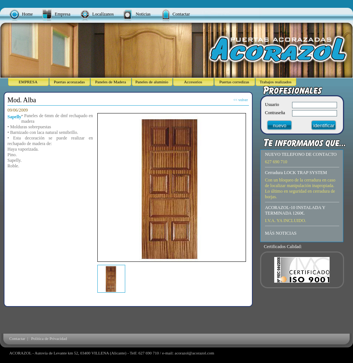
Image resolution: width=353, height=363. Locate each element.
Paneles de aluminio (151, 82)
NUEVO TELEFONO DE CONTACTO (301, 154)
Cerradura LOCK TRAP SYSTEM (296, 172)
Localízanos (103, 14)
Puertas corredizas (234, 82)
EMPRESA (28, 82)
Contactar (181, 14)
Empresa (62, 14)
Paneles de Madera (110, 82)
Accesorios (193, 82)
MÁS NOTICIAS (281, 233)
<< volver (240, 100)
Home (27, 14)
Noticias (143, 14)
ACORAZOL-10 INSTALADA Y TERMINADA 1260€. (295, 210)
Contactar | (19, 338)
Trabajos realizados (275, 82)
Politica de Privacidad (49, 338)
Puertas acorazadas (69, 82)
